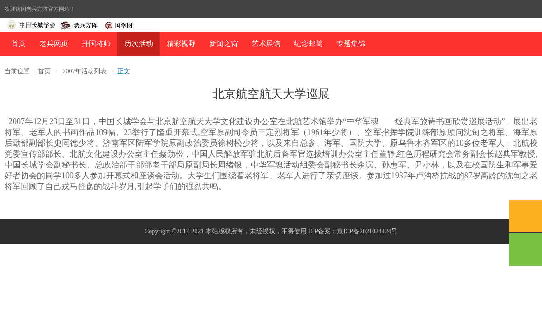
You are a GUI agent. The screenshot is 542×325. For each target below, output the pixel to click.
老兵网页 (53, 43)
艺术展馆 (266, 43)
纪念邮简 (308, 43)
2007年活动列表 (84, 71)
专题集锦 (350, 43)
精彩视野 (181, 43)
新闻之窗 (223, 43)
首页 (18, 43)
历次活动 (138, 43)
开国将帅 (96, 43)
